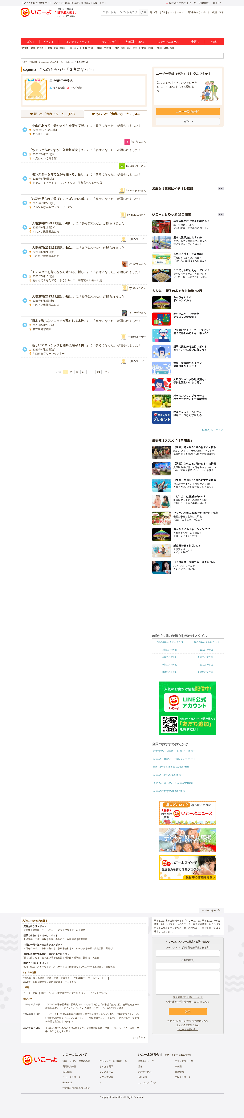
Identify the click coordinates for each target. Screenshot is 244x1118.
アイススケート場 (58, 966)
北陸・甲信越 (104, 48)
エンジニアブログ (147, 1082)
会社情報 (179, 1072)
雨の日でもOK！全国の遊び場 (171, 766)
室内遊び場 (47, 957)
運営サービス (145, 1072)
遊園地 (26, 930)
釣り (60, 930)
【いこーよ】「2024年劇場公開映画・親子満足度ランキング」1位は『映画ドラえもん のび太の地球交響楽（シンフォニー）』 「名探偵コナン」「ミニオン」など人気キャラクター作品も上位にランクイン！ (92, 1018)
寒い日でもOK (157, 12)
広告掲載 (67, 1072)
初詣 (214, 12)
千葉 (70, 48)
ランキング (109, 41)
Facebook (68, 1082)
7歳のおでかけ (205, 664)
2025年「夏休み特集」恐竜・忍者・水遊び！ (46, 978)
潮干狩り (73, 966)
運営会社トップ (146, 1061)
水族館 (95, 957)
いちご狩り (86, 966)
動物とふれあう (57, 939)
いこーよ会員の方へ (187, 1029)
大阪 (123, 48)
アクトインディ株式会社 (177, 1055)
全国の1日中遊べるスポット (170, 774)
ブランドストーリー (185, 1061)
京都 (129, 48)
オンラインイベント (78, 41)
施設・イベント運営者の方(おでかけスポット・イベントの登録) (74, 993)
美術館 (86, 957)
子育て (195, 41)
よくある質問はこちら (187, 1025)
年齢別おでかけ (135, 41)
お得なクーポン (31, 948)
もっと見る (137, 1037)
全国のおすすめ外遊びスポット (171, 790)
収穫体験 (71, 939)
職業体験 (82, 939)
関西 (117, 48)
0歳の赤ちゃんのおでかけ (170, 642)
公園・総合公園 (95, 948)
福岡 (172, 48)
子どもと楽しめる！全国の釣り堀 (173, 782)
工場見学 (28, 939)
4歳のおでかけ (169, 657)
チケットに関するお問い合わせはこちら (187, 1020)
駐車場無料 (63, 948)
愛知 (90, 48)
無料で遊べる (48, 948)
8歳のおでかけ (169, 672)
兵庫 (135, 48)
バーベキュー (48, 930)
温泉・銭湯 (29, 966)
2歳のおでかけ (169, 649)
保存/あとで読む (176, 3)
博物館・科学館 (73, 957)
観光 (83, 930)
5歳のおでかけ (205, 657)
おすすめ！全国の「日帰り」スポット (175, 750)
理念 (140, 1066)
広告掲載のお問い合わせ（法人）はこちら (187, 1001)
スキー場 (41, 966)
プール (74, 930)
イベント (48, 41)
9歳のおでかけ (205, 672)
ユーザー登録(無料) (199, 3)
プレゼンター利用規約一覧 (113, 1061)
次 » (106, 372)
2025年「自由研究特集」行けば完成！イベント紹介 (50, 982)
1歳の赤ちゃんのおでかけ (206, 642)
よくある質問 (106, 1066)
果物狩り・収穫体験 (104, 966)
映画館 (58, 957)
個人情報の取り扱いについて (188, 997)
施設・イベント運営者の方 (76, 1061)
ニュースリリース (72, 1077)
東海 (84, 48)
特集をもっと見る (213, 430)
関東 (50, 48)
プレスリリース (183, 1077)
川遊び (109, 948)
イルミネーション (176, 12)
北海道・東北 (28, 48)
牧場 (67, 930)
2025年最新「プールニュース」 (90, 978)
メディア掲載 (106, 1077)
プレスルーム (106, 1072)
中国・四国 (147, 48)
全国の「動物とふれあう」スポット (174, 758)
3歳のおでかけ (205, 649)
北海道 (40, 48)
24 (98, 372)
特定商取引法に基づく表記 (76, 1088)
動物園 (36, 930)
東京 (56, 48)
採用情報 (142, 1077)
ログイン (217, 3)
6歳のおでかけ (169, 664)
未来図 (178, 1066)
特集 (214, 41)
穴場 (221, 12)
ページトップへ (211, 910)
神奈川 (62, 48)
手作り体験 (40, 939)
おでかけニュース (168, 41)
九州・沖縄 (163, 48)
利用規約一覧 (69, 1066)
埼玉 (76, 48)
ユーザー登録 (30, 993)
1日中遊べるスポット (199, 12)
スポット (30, 41)
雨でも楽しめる (31, 957)
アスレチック (78, 948)
